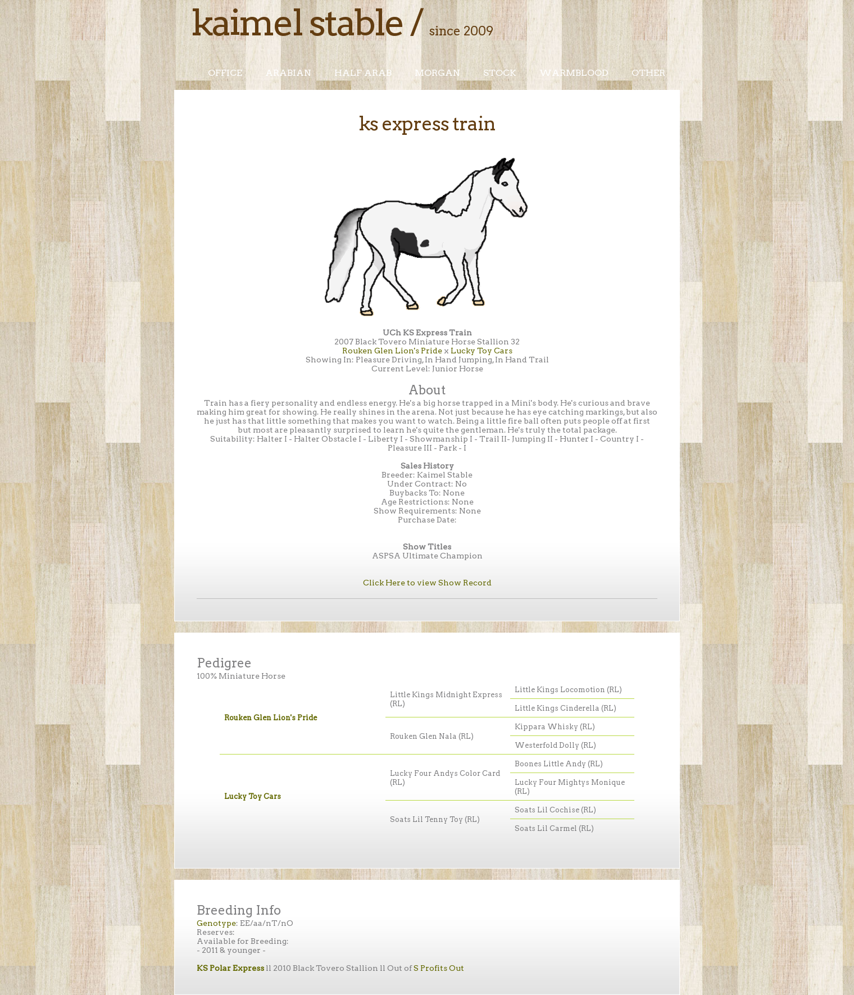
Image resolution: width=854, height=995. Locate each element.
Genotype (216, 923)
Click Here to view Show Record (427, 582)
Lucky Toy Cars (481, 350)
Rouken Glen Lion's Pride (392, 350)
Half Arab (363, 72)
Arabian (288, 72)
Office (225, 72)
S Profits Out (439, 968)
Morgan (437, 72)
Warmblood (573, 72)
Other (648, 72)
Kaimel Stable (297, 22)
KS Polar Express (230, 968)
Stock (499, 72)
